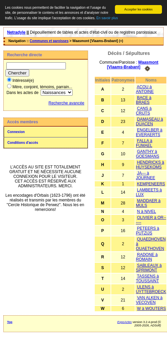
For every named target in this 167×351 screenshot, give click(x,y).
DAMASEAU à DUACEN (149, 121)
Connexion (16, 132)
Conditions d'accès (22, 143)
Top (9, 321)
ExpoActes (124, 321)
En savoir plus (107, 18)
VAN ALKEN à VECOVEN (149, 300)
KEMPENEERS (151, 183)
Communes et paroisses (49, 41)
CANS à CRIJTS (144, 110)
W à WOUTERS (151, 308)
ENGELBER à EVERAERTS (149, 132)
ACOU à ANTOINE (145, 89)
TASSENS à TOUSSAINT (147, 278)
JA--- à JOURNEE (145, 175)
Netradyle (16, 32)
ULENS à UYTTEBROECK (151, 289)
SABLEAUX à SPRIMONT (149, 267)
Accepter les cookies (138, 9)
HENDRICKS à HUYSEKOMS (150, 164)
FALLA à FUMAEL (144, 143)
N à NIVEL (146, 211)
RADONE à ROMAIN (147, 256)
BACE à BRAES (143, 99)
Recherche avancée (66, 103)
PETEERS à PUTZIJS (147, 230)
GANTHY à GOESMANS (147, 153)
